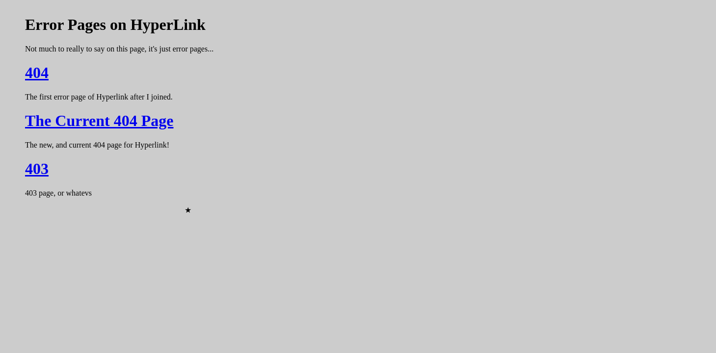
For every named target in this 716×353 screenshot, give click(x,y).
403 (37, 168)
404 (37, 72)
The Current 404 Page (99, 120)
